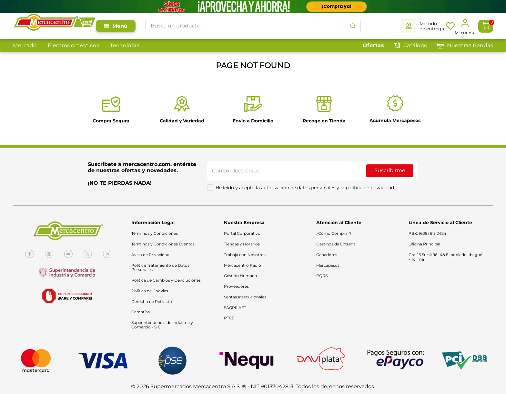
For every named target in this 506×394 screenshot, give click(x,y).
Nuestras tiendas (470, 45)
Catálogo (415, 45)
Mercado (25, 45)
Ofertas (373, 45)
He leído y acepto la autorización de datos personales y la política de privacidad (305, 187)
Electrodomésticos (73, 45)
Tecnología (124, 45)
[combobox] (253, 26)
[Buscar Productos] (352, 26)
